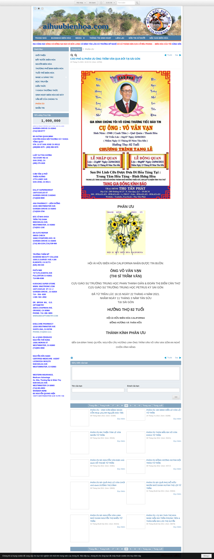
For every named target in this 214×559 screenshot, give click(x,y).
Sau (176, 55)
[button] (80, 37)
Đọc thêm (121, 419)
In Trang (71, 357)
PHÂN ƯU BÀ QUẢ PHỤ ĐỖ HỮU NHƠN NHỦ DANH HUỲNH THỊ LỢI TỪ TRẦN (163, 485)
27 (113, 406)
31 (131, 406)
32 (135, 406)
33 (139, 406)
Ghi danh (92, 3)
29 (122, 406)
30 (126, 406)
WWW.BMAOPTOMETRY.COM (45, 328)
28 (117, 406)
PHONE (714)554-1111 (42, 344)
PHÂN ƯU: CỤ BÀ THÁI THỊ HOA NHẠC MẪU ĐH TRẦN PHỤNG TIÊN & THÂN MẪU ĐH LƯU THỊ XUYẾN (163, 518)
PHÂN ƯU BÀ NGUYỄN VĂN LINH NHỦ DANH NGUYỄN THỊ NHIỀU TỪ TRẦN (106, 518)
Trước (169, 55)
